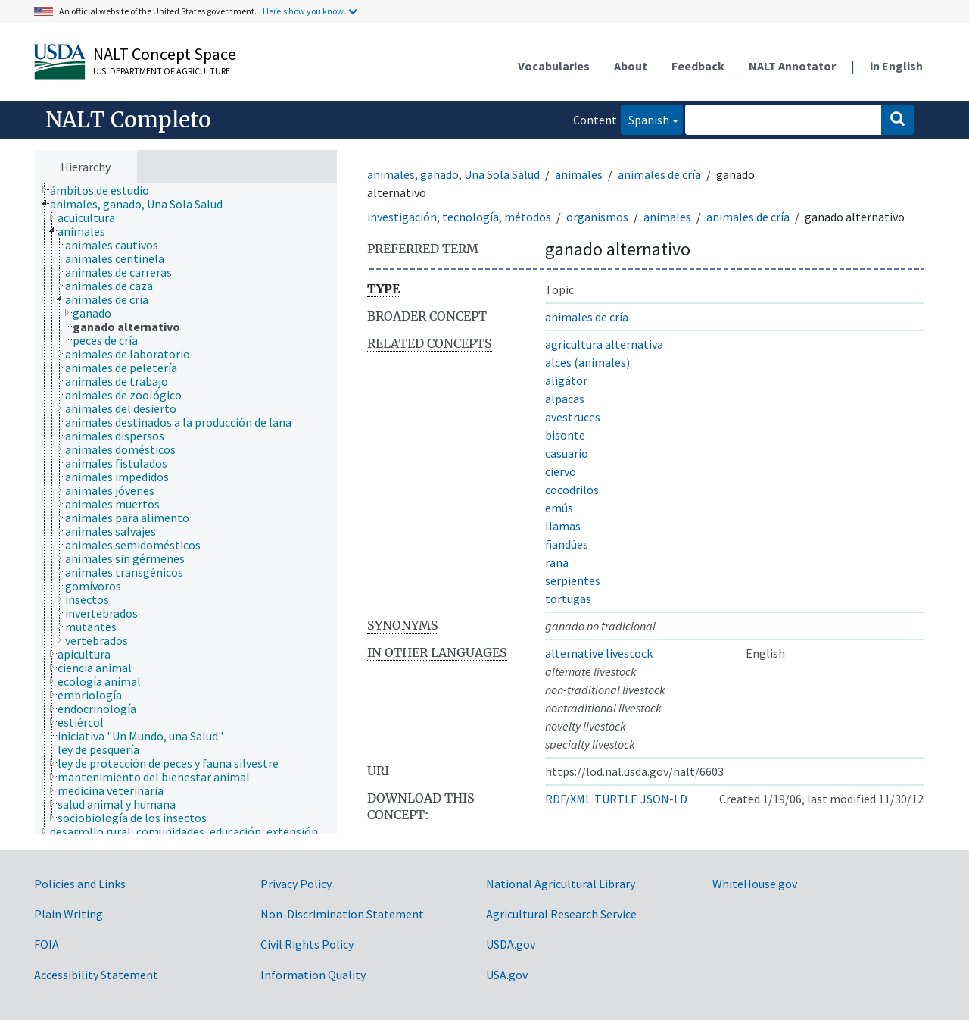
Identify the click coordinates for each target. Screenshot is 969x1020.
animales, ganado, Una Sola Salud (453, 174)
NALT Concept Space (164, 53)
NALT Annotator (792, 66)
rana (557, 562)
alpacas (564, 398)
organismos (597, 216)
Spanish (645, 118)
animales (579, 174)
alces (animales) (587, 362)
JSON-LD (663, 798)
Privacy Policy (296, 883)
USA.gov (507, 974)
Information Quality (313, 974)
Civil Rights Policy (307, 944)
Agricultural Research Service (561, 913)
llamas (563, 525)
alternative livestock (599, 653)
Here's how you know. (304, 11)
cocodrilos (572, 489)
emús (559, 507)
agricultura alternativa (604, 344)
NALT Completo (128, 119)
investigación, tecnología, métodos (459, 216)
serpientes (572, 580)
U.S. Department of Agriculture (161, 71)
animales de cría (659, 174)
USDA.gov (510, 944)
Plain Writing (68, 913)
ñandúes (566, 544)
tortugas (568, 598)
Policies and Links (80, 883)
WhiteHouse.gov (754, 883)
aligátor (566, 380)
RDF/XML (568, 798)
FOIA (46, 944)
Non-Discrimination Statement (342, 913)
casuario (566, 453)
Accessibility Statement (96, 974)
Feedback (697, 66)
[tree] (185, 508)
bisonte (565, 435)
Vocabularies (554, 66)
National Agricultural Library (560, 883)
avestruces (572, 416)
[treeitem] (106, 190)
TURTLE (615, 798)
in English (896, 66)
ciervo (560, 471)
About (630, 66)
